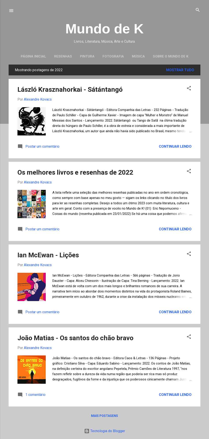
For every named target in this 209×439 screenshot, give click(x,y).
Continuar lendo (175, 146)
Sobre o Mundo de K (170, 56)
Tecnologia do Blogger (104, 431)
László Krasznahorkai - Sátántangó (70, 89)
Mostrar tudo (180, 70)
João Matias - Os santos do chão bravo (75, 338)
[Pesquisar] (197, 10)
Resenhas (63, 56)
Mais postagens (104, 416)
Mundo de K (104, 28)
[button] (189, 89)
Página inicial (33, 56)
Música (138, 56)
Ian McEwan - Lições (48, 255)
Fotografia (113, 56)
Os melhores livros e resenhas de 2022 (75, 172)
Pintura (87, 56)
